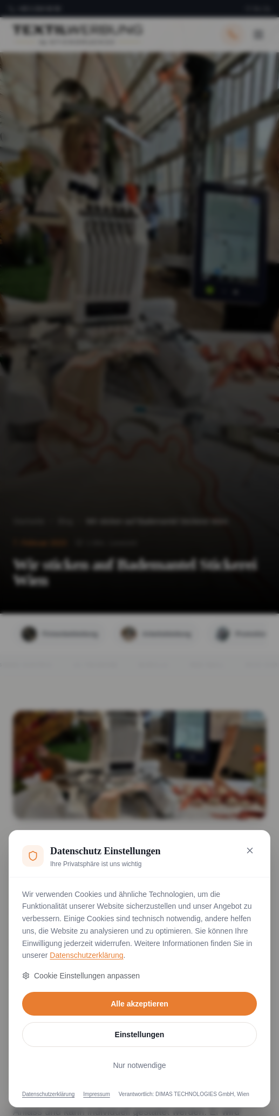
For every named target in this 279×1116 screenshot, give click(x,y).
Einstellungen (140, 1034)
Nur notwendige (139, 1065)
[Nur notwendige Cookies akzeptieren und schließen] (250, 850)
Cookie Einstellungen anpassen (81, 975)
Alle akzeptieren (139, 1003)
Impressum (96, 1094)
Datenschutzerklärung (86, 955)
